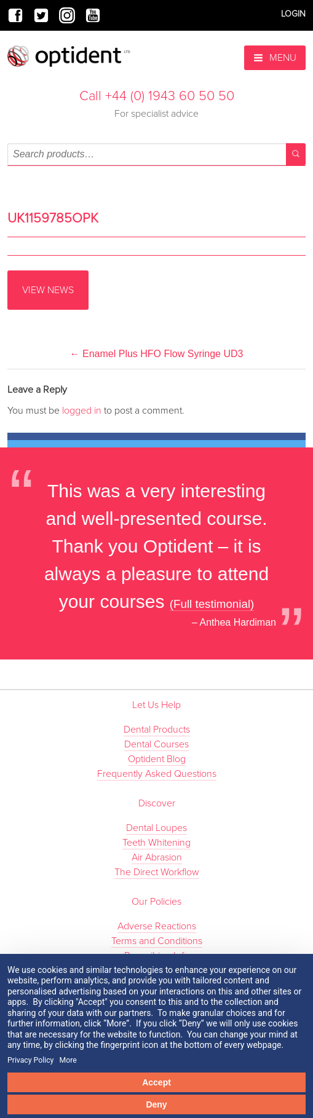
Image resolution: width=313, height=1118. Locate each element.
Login (293, 14)
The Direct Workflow (156, 872)
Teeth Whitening (156, 843)
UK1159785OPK (52, 218)
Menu (274, 58)
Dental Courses (156, 744)
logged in (81, 410)
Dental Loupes (156, 828)
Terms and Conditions (156, 941)
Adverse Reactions (156, 926)
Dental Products (157, 729)
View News (48, 290)
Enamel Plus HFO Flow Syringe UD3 (157, 353)
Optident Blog (157, 759)
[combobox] (156, 154)
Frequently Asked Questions (156, 774)
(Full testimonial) (212, 603)
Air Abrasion (157, 857)
